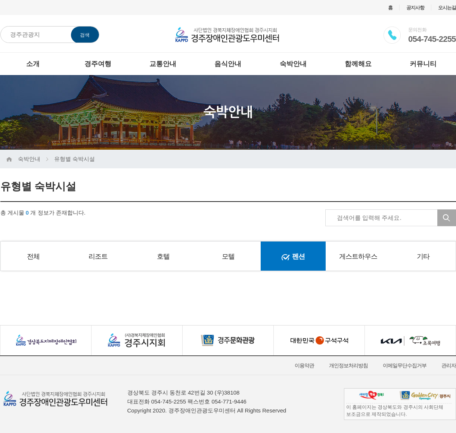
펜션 (298, 256)
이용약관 (304, 365)
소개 (33, 64)
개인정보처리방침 (348, 365)
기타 (423, 256)
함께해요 (358, 64)
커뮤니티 (423, 64)
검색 (85, 35)
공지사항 (415, 7)
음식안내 (227, 64)
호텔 (163, 256)
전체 (33, 256)
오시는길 (447, 7)
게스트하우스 (358, 256)
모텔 (228, 256)
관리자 (448, 365)
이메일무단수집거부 (404, 365)
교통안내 (162, 64)
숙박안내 (293, 64)
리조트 (98, 256)
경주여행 (97, 64)
